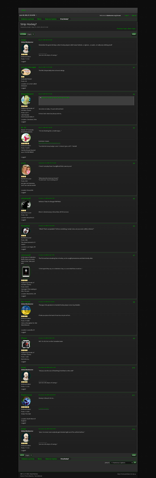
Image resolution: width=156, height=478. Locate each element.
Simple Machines (34, 474)
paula (23, 163)
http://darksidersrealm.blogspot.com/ (49, 143)
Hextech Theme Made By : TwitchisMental (31, 476)
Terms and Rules (125, 474)
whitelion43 (26, 198)
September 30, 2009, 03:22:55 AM (47, 163)
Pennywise (25, 226)
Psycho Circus (26, 395)
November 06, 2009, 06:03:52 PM (47, 367)
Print (134, 34)
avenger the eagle (28, 67)
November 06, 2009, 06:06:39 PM (47, 429)
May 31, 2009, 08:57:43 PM (45, 127)
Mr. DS (23, 128)
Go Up (22, 455)
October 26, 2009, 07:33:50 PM (46, 225)
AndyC (23, 40)
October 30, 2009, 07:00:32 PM (46, 338)
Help (118, 474)
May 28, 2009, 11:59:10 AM (45, 67)
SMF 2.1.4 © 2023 (24, 474)
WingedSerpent (27, 94)
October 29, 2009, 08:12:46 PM (46, 301)
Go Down (23, 34)
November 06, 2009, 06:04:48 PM (47, 395)
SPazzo (24, 338)
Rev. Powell (25, 302)
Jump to (107, 462)
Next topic (132, 29)
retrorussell (26, 255)
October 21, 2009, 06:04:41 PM (46, 198)
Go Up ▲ (133, 474)
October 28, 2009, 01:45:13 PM (46, 255)
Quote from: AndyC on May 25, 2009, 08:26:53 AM (55, 98)
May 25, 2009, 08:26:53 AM (45, 40)
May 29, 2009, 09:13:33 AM (45, 94)
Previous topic (122, 29)
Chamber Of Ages (44, 408)
